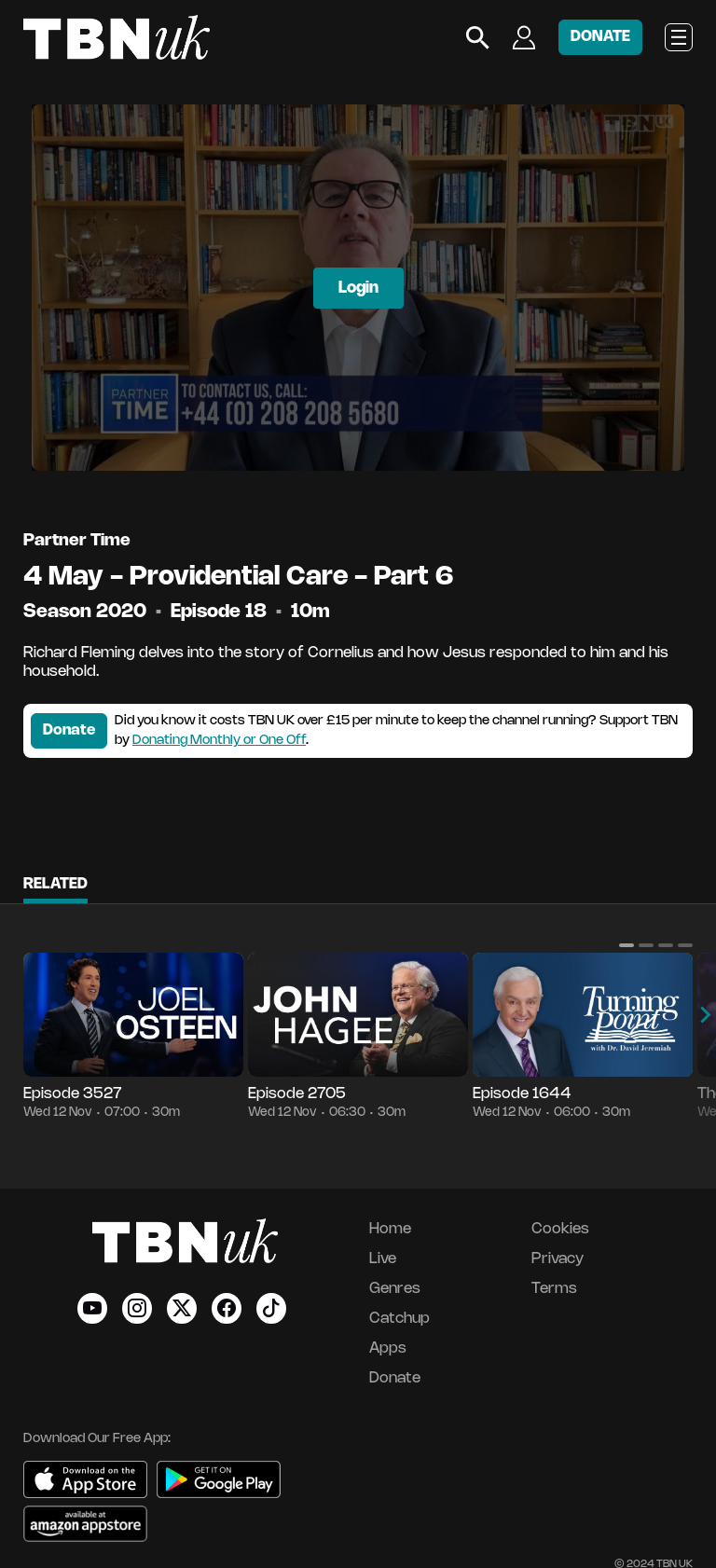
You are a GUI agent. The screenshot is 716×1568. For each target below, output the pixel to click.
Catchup (399, 1319)
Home (390, 1229)
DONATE (600, 37)
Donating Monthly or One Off (219, 741)
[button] (626, 945)
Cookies (560, 1229)
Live (382, 1259)
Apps (387, 1348)
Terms (554, 1289)
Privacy (557, 1259)
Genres (394, 1289)
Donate (69, 730)
